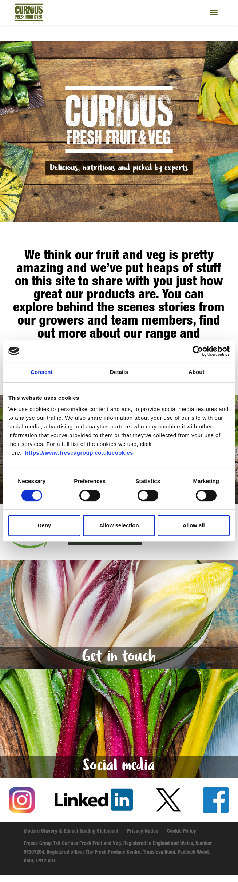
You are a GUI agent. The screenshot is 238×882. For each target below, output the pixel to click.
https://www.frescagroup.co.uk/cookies (79, 453)
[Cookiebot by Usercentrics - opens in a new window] (198, 351)
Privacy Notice (142, 831)
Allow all (194, 525)
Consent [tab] (42, 372)
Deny (44, 525)
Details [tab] (119, 372)
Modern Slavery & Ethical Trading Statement (71, 831)
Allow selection (119, 525)
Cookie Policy (181, 831)
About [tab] (197, 372)
